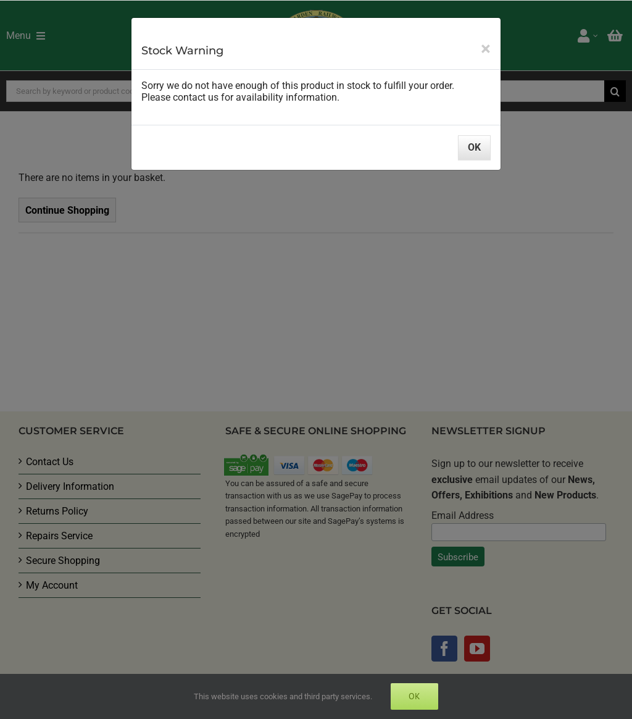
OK (474, 147)
